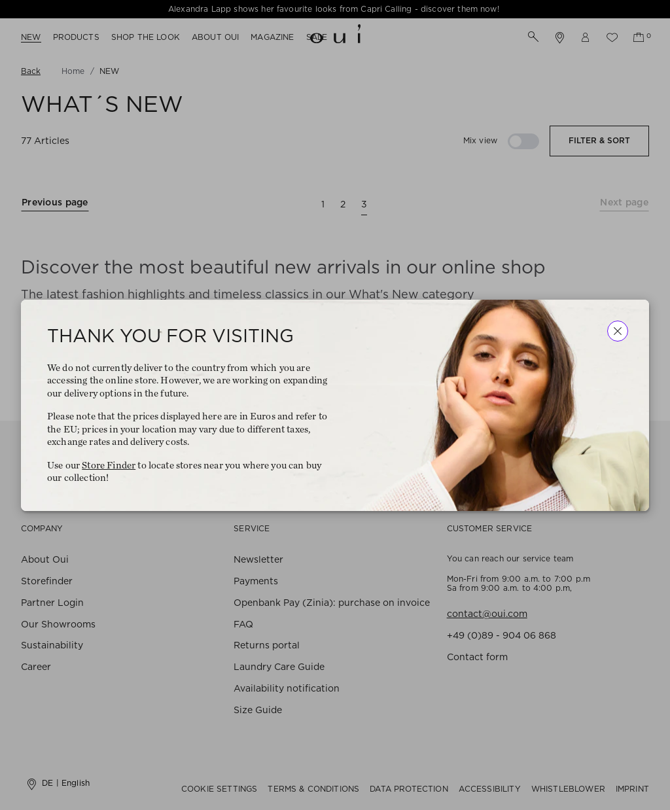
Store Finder (108, 465)
